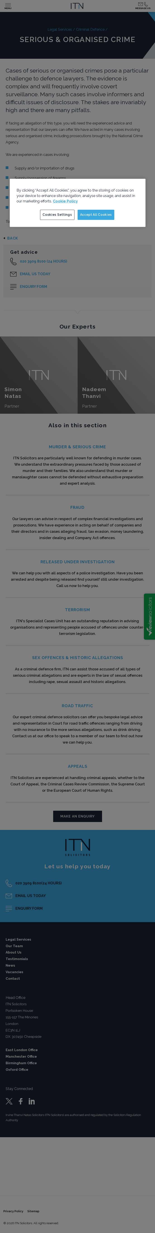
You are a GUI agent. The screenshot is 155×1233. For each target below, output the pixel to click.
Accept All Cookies (96, 214)
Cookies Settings (57, 214)
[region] (77, 203)
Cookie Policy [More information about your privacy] (65, 201)
